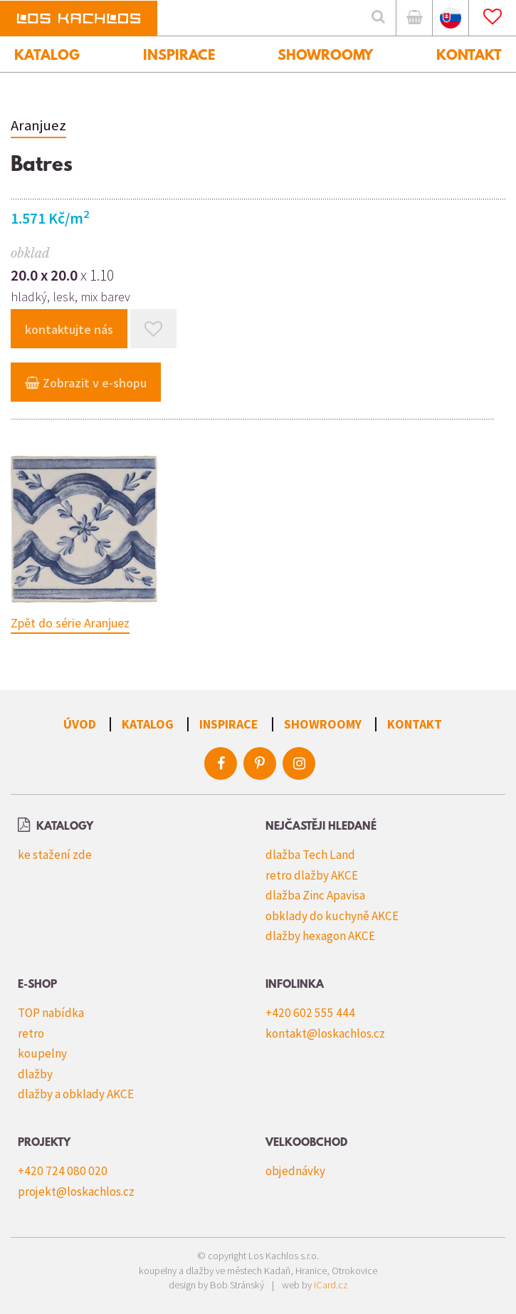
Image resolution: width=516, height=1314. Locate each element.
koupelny (42, 1053)
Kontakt (414, 724)
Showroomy (323, 724)
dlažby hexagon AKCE (320, 936)
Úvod (79, 724)
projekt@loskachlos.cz (76, 1191)
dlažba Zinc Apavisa (315, 895)
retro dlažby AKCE (311, 875)
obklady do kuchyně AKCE (332, 916)
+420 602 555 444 (310, 1013)
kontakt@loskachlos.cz (325, 1033)
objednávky (295, 1171)
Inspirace (228, 724)
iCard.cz (331, 1284)
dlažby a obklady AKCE (76, 1094)
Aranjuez (38, 125)
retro (31, 1033)
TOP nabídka (51, 1013)
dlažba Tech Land (310, 854)
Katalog (148, 724)
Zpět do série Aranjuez (70, 623)
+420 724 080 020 (62, 1171)
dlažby (35, 1074)
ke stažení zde (55, 854)
